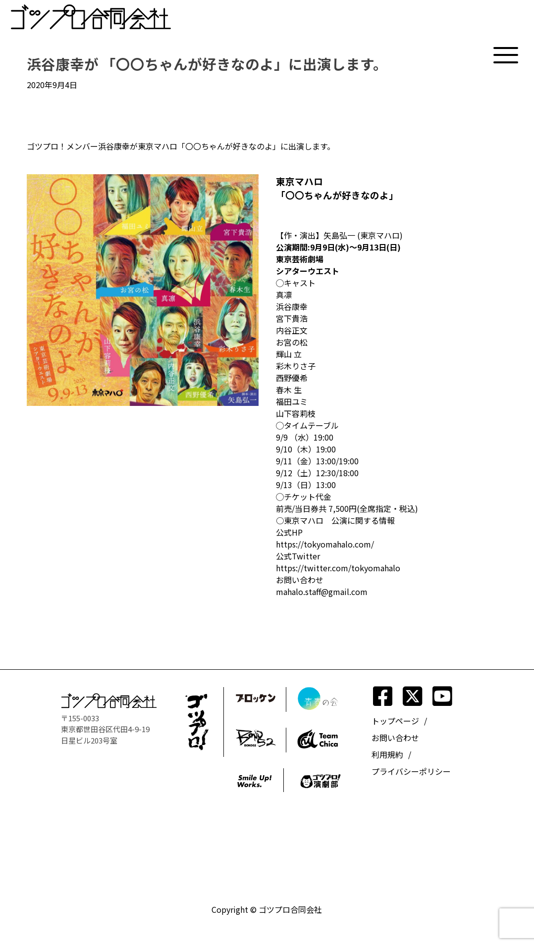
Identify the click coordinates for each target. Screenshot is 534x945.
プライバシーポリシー (411, 771)
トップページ (395, 721)
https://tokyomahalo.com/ (325, 544)
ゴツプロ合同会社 (290, 909)
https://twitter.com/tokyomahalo (338, 568)
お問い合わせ (395, 738)
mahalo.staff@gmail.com (322, 591)
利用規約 (387, 754)
